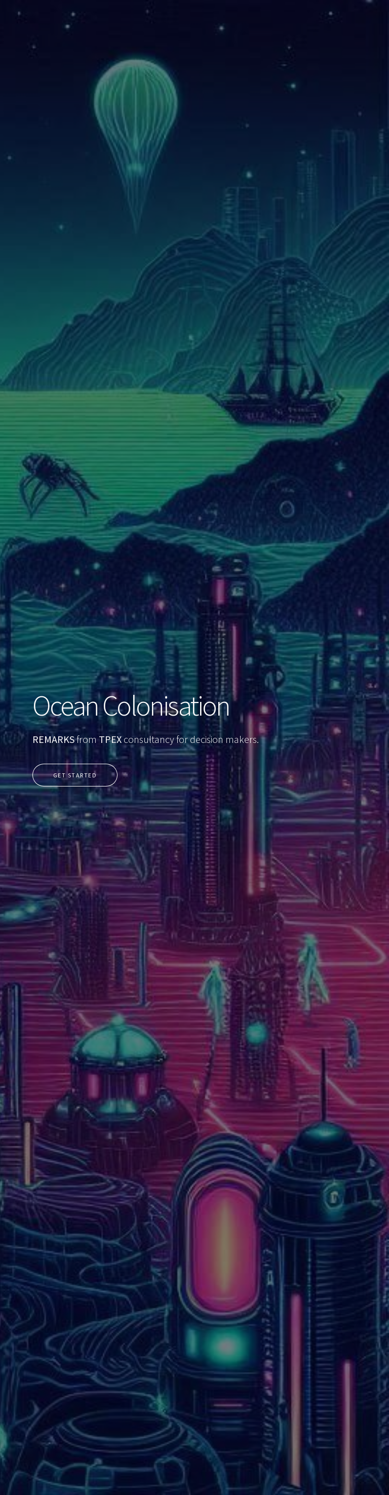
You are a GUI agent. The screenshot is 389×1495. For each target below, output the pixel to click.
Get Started (75, 775)
